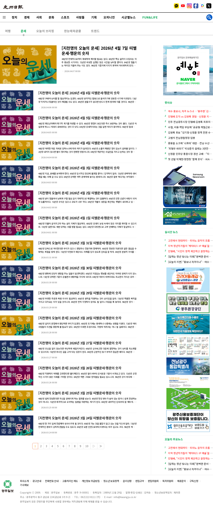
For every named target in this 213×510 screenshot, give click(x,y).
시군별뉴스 (128, 17)
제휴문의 (181, 481)
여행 (8, 31)
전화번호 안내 (51, 481)
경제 (27, 17)
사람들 (80, 17)
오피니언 (109, 17)
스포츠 (65, 17)
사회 (39, 17)
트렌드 (95, 31)
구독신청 (194, 481)
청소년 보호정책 (111, 481)
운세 (23, 31)
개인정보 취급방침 (91, 481)
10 (86, 446)
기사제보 (24, 485)
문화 (51, 17)
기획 (94, 17)
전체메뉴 (4, 17)
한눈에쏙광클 (72, 31)
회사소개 (24, 481)
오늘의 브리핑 (45, 31)
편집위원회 (153, 481)
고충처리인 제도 (70, 481)
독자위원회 (167, 481)
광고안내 (36, 481)
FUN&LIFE (150, 17)
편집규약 (139, 481)
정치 (14, 17)
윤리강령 (127, 481)
